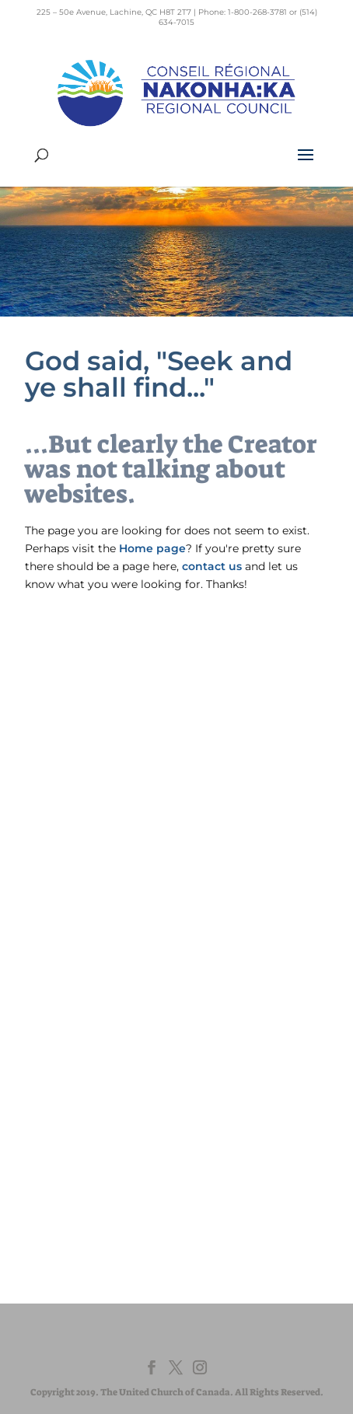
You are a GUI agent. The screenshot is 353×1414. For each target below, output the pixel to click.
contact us (212, 566)
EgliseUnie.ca (90, 1056)
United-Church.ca (100, 1041)
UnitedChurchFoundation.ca (126, 1070)
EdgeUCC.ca (88, 1085)
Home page (152, 548)
